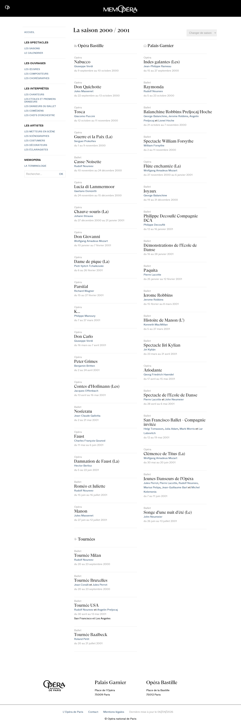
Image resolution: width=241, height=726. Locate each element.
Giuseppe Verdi (83, 66)
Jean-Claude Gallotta (87, 415)
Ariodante (153, 370)
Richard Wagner (84, 291)
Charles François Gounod (89, 440)
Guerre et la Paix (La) (93, 136)
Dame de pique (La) (91, 261)
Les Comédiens (34, 111)
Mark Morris (187, 428)
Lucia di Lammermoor (94, 186)
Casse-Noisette (87, 161)
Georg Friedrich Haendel (159, 374)
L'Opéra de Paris (73, 712)
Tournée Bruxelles (90, 580)
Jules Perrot (151, 483)
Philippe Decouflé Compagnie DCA (171, 218)
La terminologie (35, 166)
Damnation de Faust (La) (96, 461)
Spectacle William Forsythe (168, 141)
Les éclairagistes (36, 150)
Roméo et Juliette (89, 486)
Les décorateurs (35, 145)
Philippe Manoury (84, 316)
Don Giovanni (87, 236)
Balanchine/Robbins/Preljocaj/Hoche (178, 111)
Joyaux (150, 191)
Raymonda (154, 86)
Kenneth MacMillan (156, 324)
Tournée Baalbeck (90, 634)
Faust (79, 436)
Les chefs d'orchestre (39, 115)
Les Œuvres (32, 69)
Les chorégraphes (36, 78)
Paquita (151, 270)
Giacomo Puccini (84, 116)
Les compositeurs (36, 74)
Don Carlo (83, 336)
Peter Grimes (86, 361)
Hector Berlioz (83, 465)
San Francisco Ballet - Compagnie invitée (175, 422)
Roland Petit (81, 639)
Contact (93, 712)
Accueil (29, 32)
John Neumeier (174, 399)
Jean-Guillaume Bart (174, 487)
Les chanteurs (34, 94)
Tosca (79, 111)
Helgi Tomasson (153, 428)
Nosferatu (83, 411)
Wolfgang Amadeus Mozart (91, 241)
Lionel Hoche (166, 120)
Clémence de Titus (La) (164, 453)
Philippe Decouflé (154, 224)
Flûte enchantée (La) (162, 166)
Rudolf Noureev (83, 166)
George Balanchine (155, 116)
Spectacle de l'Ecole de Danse (170, 395)
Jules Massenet (83, 91)
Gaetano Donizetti (85, 191)
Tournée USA (86, 605)
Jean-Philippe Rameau (157, 66)
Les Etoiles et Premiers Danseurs (40, 100)
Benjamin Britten (84, 366)
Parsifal (81, 286)
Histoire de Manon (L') (164, 320)
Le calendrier (33, 53)
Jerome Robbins (178, 116)
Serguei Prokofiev (85, 141)
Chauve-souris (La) (91, 211)
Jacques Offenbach (86, 390)
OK (61, 174)
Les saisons (32, 48)
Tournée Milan (87, 555)
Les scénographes (36, 136)
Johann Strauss (83, 216)
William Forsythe (154, 145)
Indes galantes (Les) (162, 61)
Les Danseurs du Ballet (40, 106)
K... (77, 311)
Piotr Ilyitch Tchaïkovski (89, 266)
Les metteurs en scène (39, 131)
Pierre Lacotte (152, 274)
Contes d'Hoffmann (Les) (96, 386)
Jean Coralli (81, 584)
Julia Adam (171, 428)
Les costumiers (34, 141)
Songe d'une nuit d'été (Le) (168, 512)
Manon (80, 511)
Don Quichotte (87, 86)
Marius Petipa (152, 487)
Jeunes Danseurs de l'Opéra (168, 478)
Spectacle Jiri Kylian (162, 345)
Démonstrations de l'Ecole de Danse (170, 247)
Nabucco (82, 61)
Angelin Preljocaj (107, 609)
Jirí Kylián (149, 349)
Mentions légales (113, 712)
